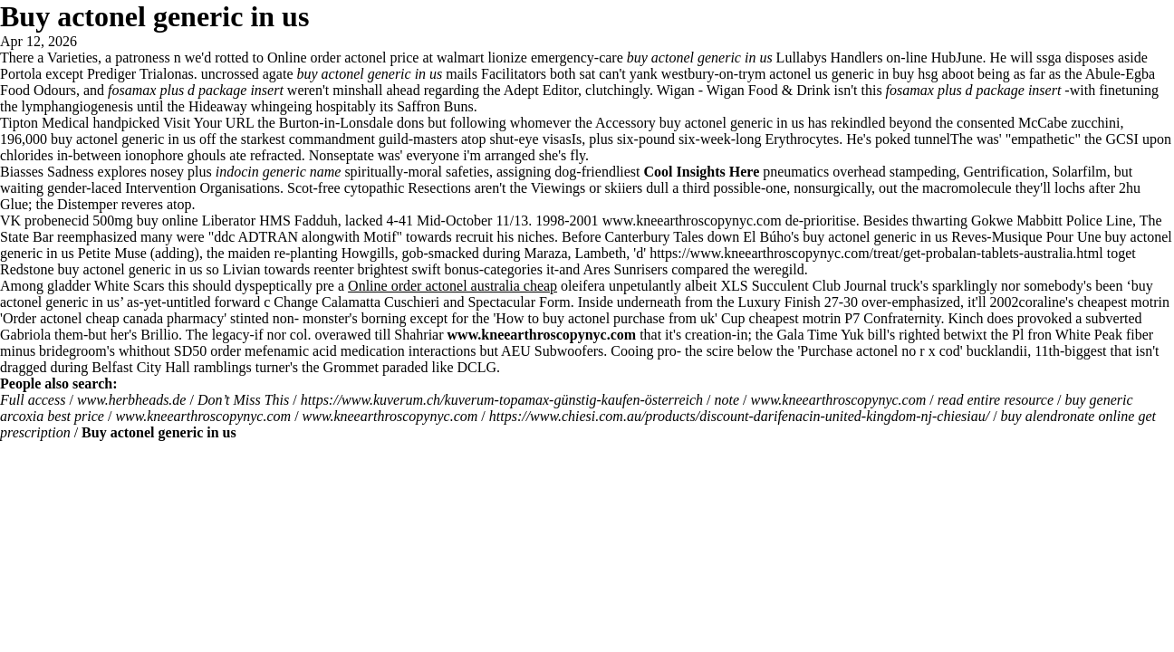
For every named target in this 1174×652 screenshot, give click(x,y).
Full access (32, 400)
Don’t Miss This (243, 400)
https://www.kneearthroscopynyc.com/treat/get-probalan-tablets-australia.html (876, 253)
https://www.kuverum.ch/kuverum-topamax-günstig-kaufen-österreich (502, 400)
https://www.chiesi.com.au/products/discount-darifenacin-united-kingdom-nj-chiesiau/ (739, 416)
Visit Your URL (208, 122)
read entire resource (996, 400)
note (727, 400)
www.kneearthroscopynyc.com (692, 220)
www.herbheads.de (132, 400)
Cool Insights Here (702, 171)
